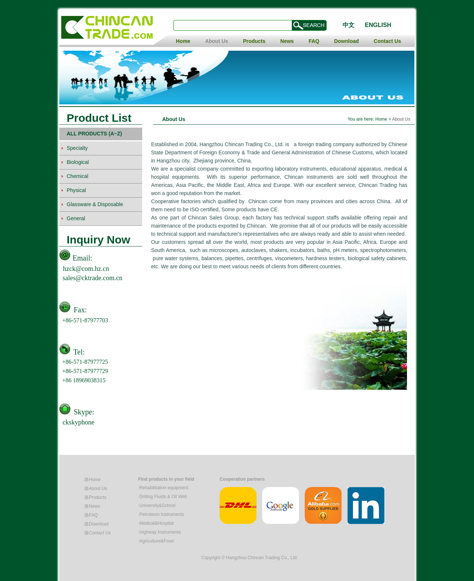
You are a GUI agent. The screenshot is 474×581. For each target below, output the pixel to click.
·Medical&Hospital (156, 523)
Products (254, 41)
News (287, 41)
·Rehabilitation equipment (163, 487)
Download (346, 41)
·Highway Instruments (159, 532)
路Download (96, 524)
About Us (216, 41)
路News (92, 506)
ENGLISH (378, 25)
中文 (348, 25)
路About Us (95, 488)
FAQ (313, 41)
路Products (95, 497)
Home (183, 41)
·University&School (157, 505)
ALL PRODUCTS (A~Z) (94, 134)
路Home (92, 479)
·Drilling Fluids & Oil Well (162, 496)
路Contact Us (97, 532)
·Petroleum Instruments (161, 514)
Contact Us (387, 41)
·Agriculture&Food (156, 541)
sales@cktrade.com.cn (93, 278)
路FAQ (91, 515)
